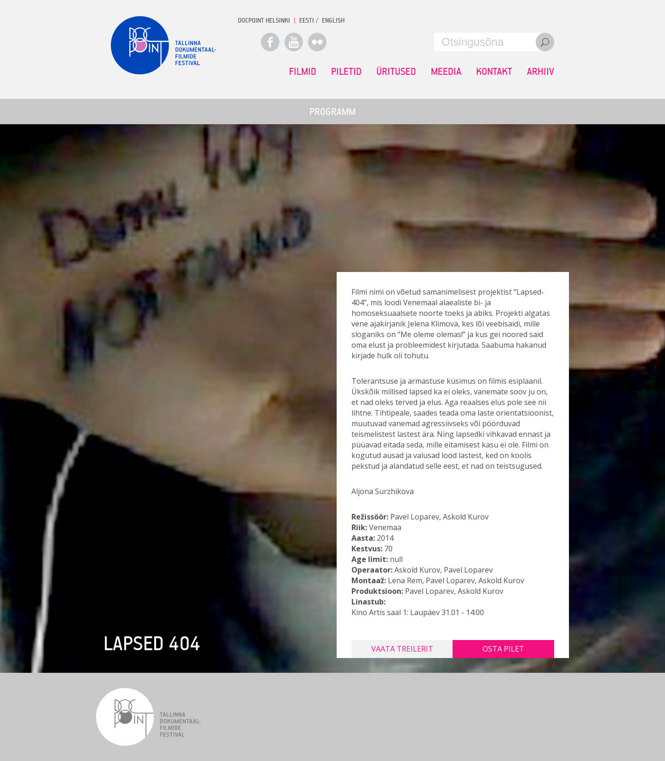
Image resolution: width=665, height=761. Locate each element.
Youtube (293, 42)
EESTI (306, 20)
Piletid (346, 71)
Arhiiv (540, 71)
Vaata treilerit (402, 649)
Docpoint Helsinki (264, 20)
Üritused (396, 71)
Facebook (270, 42)
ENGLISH (333, 20)
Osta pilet (503, 649)
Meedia (446, 71)
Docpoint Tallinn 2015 (163, 45)
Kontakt (494, 71)
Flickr (317, 42)
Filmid (302, 71)
